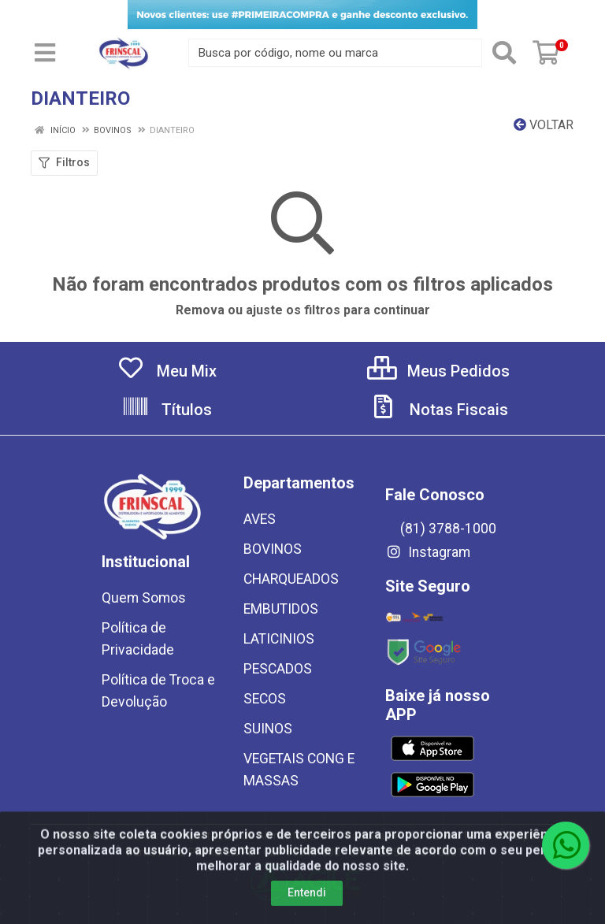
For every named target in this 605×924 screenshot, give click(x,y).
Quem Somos (144, 598)
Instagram (427, 552)
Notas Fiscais (438, 409)
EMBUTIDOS (280, 609)
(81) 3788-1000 (440, 528)
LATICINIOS (278, 639)
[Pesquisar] (504, 53)
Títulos (166, 409)
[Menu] (45, 53)
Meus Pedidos (438, 371)
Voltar (543, 124)
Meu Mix (167, 371)
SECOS (264, 699)
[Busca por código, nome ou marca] (335, 53)
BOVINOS (272, 549)
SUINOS (267, 729)
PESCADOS (277, 669)
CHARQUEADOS (291, 579)
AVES (259, 519)
